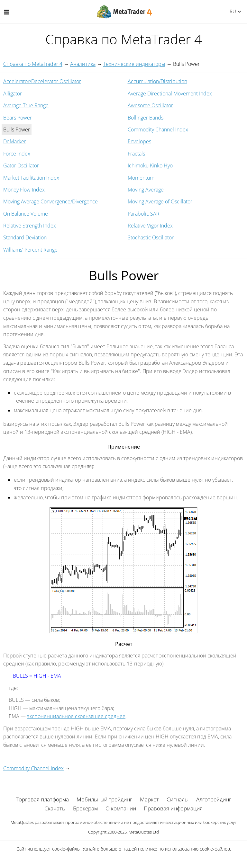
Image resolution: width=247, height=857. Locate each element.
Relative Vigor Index (150, 225)
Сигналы (177, 799)
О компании (120, 808)
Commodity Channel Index (158, 129)
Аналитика (83, 63)
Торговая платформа (42, 799)
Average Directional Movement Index (170, 93)
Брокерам (85, 808)
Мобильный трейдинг (104, 799)
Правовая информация (173, 808)
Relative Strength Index (29, 225)
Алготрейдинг (213, 799)
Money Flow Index (24, 189)
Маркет (149, 799)
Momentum (141, 177)
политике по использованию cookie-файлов (184, 849)
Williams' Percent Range (30, 249)
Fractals (136, 153)
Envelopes (139, 141)
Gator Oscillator (21, 165)
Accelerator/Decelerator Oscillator (42, 81)
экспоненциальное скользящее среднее (76, 716)
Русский (231, 11)
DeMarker (14, 141)
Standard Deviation (25, 237)
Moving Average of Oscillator (160, 201)
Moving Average (146, 189)
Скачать (54, 808)
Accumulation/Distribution (157, 81)
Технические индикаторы (134, 63)
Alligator (12, 93)
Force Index (16, 153)
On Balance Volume (25, 213)
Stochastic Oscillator (151, 237)
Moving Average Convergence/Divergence (50, 201)
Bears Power (17, 117)
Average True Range (26, 105)
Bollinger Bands (145, 117)
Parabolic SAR (144, 213)
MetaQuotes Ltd (144, 832)
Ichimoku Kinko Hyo (150, 165)
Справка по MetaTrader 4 (32, 63)
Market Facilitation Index (31, 177)
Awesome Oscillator (150, 105)
